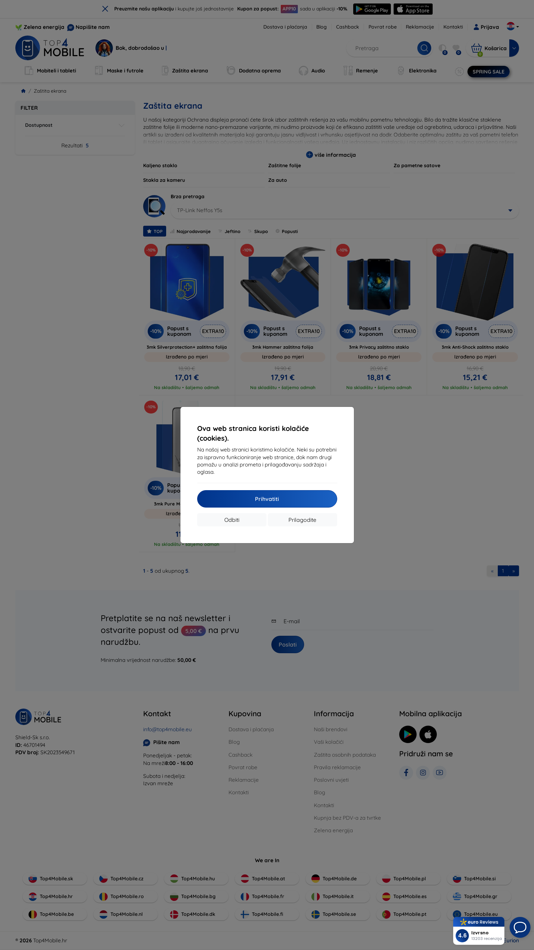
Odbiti (231, 519)
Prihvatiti (267, 498)
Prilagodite (302, 519)
